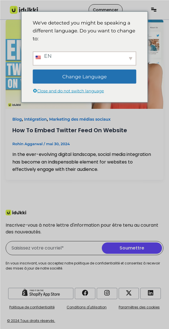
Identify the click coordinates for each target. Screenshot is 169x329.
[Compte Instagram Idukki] (107, 293)
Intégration (35, 119)
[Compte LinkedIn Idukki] (151, 293)
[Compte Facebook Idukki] (85, 293)
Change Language (84, 76)
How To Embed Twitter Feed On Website (69, 130)
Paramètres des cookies (139, 307)
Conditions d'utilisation (87, 307)
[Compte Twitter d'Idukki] (129, 293)
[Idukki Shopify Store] (41, 293)
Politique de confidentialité (32, 307)
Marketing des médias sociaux (80, 119)
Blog (17, 119)
